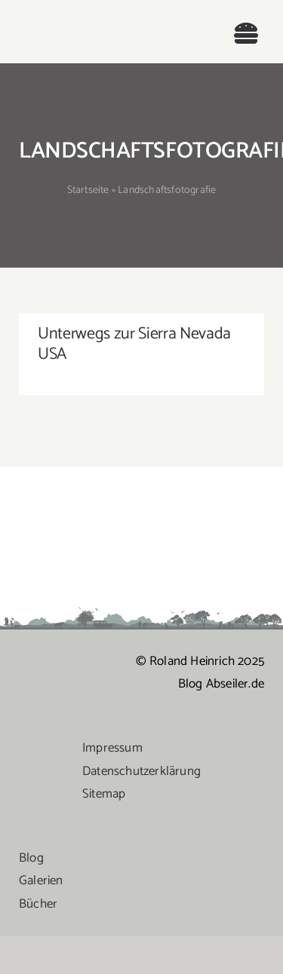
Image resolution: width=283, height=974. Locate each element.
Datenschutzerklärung (141, 771)
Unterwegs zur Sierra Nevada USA (134, 344)
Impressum (112, 747)
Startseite (88, 190)
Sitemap (103, 793)
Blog (31, 857)
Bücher (38, 903)
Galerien (41, 880)
